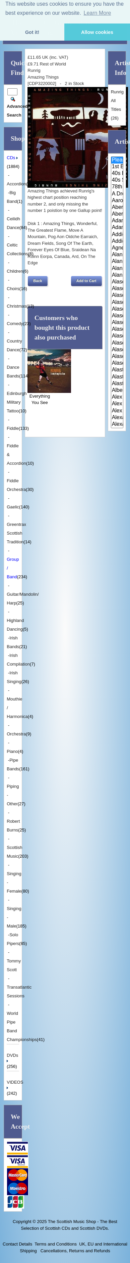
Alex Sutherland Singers (117, 411)
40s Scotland (117, 180)
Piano (12, 751)
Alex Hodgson (117, 397)
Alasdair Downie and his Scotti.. (117, 282)
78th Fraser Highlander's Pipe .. (117, 187)
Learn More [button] (97, 13)
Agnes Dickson (117, 248)
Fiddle (12, 428)
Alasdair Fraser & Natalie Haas (117, 316)
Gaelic (13, 506)
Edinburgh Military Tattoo (16, 402)
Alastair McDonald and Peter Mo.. (117, 377)
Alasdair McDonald (117, 343)
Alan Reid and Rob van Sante (117, 275)
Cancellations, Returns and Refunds (74, 1250)
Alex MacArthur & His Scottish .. (117, 404)
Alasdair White (117, 350)
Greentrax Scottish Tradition (16, 533)
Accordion (16, 183)
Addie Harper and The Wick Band (117, 234)
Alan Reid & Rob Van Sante (117, 268)
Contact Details (17, 1244)
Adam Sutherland (117, 227)
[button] (37, 281)
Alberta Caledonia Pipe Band (117, 390)
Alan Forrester (117, 261)
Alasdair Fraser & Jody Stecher (117, 302)
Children (15, 271)
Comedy (15, 323)
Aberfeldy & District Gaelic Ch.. (117, 214)
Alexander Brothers (117, 417)
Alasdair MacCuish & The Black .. (117, 336)
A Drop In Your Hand (117, 194)
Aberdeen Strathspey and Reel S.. (117, 207)
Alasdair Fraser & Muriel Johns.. (117, 309)
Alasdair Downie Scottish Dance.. (117, 288)
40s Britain (117, 173)
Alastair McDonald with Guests (117, 383)
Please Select (117, 160)
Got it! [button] (32, 32)
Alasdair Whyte (117, 356)
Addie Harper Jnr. (117, 241)
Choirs (13, 288)
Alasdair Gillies (117, 329)
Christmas (16, 306)
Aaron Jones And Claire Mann (117, 200)
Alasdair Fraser (117, 295)
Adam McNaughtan (117, 221)
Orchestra (16, 733)
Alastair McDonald (117, 370)
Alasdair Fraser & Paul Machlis (117, 322)
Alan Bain (117, 255)
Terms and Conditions (56, 1244)
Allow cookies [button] (97, 32)
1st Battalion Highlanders (117, 167)
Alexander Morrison (117, 424)
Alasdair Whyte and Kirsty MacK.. (117, 363)
